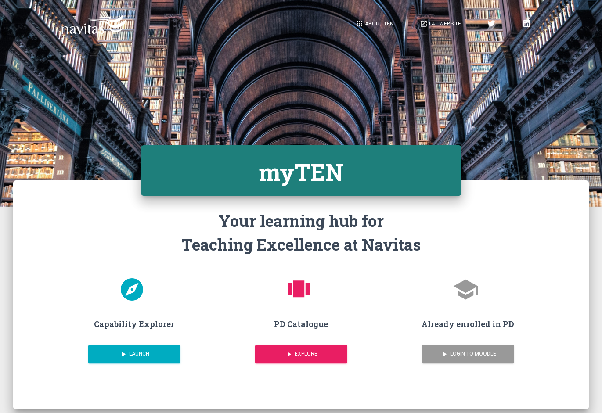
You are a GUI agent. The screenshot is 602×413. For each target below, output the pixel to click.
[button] (440, 23)
